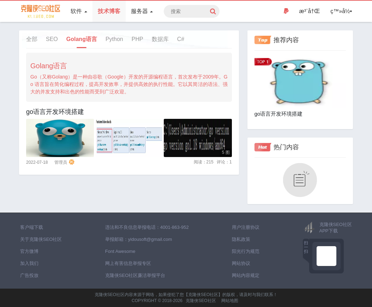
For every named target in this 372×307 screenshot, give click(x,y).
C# (180, 39)
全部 (31, 39)
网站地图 (229, 300)
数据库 (160, 39)
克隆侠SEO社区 (201, 300)
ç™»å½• (341, 11)
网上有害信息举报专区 (128, 263)
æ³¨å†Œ (309, 11)
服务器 (142, 11)
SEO (52, 39)
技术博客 (109, 11)
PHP (137, 39)
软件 (79, 11)
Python (114, 39)
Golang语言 (81, 39)
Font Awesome (120, 251)
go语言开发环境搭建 (55, 111)
